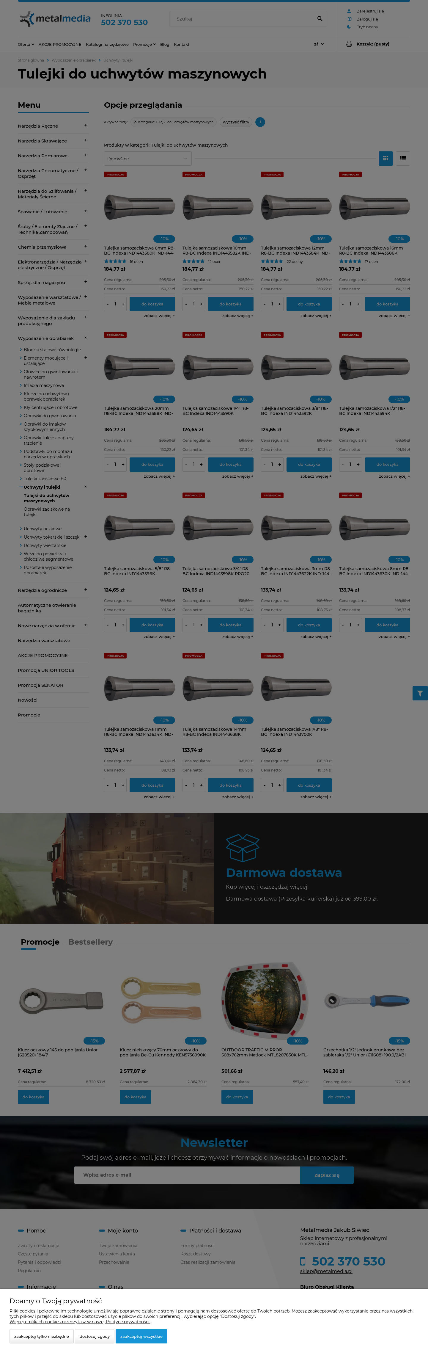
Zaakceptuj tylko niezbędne (41, 1336)
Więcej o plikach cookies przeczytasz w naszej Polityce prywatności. (80, 1321)
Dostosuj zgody (95, 1336)
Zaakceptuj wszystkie (141, 1336)
